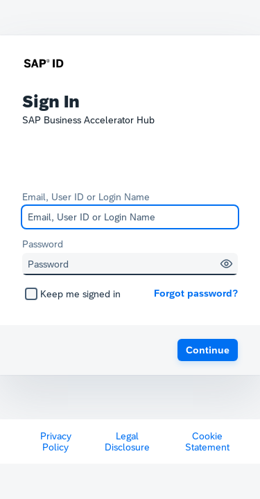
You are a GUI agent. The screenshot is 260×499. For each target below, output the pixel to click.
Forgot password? (196, 293)
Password (42, 244)
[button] (226, 263)
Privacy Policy (55, 441)
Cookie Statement (207, 441)
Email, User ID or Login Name (86, 196)
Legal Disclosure (127, 441)
